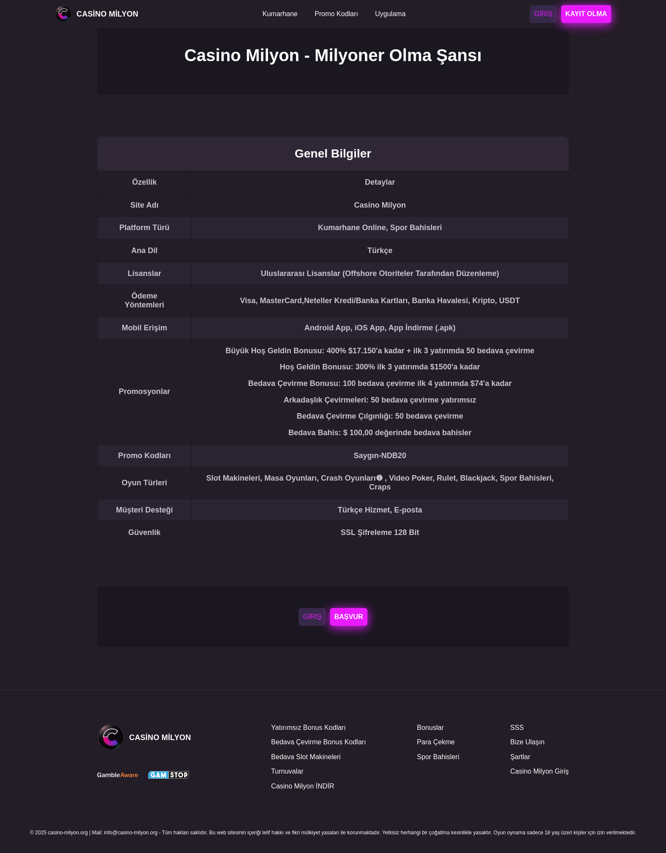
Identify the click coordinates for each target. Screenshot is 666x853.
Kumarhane (280, 13)
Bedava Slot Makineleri (306, 756)
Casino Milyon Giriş (539, 771)
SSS (517, 727)
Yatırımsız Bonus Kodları (308, 727)
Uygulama (390, 13)
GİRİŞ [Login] (543, 13)
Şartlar (520, 756)
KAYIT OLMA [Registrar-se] (586, 13)
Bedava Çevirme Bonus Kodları (318, 742)
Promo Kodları (336, 13)
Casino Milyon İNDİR (302, 786)
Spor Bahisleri (438, 756)
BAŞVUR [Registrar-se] (348, 616)
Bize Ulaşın (527, 742)
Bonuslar (430, 727)
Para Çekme (436, 742)
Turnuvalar (287, 771)
